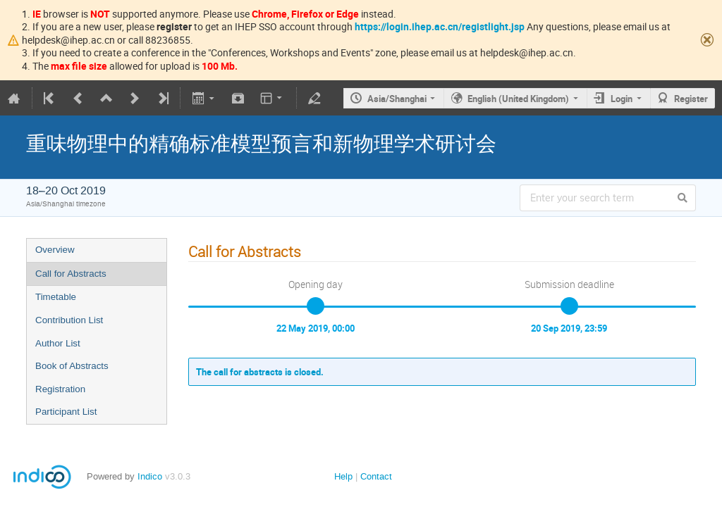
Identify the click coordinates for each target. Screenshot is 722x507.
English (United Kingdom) (518, 98)
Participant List (66, 411)
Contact (376, 476)
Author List (57, 343)
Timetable (55, 297)
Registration (60, 389)
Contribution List (69, 320)
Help (343, 476)
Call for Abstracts (70, 273)
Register (691, 98)
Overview (55, 249)
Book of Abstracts (72, 366)
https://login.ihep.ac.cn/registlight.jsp (440, 26)
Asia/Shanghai (397, 98)
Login (621, 98)
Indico (149, 476)
